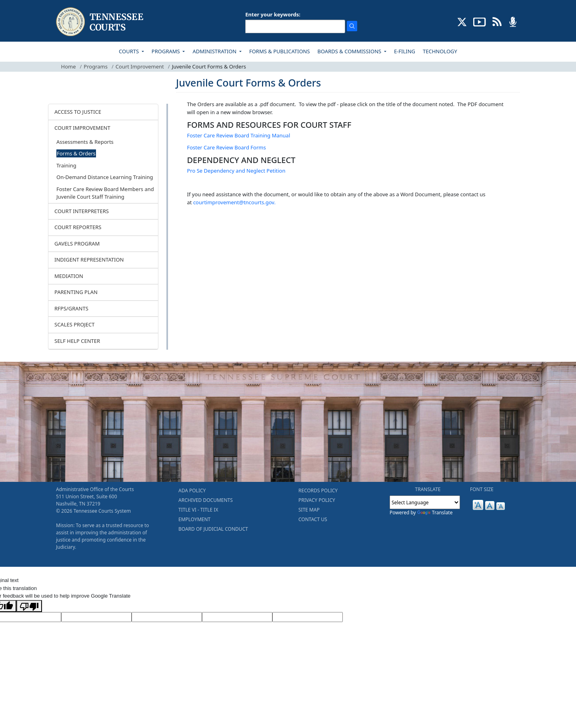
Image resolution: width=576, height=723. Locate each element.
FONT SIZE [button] (482, 489)
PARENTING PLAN (76, 292)
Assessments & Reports (85, 141)
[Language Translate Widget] (425, 502)
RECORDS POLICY (318, 490)
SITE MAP (309, 509)
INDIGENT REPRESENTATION (89, 259)
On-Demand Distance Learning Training (104, 177)
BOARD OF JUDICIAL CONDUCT (213, 529)
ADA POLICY (192, 490)
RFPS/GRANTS (71, 308)
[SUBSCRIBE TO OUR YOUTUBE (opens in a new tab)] (479, 21)
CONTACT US (312, 519)
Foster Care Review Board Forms (226, 147)
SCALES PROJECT (74, 324)
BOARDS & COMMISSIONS (350, 51)
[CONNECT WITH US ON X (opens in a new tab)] (462, 21)
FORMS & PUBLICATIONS (279, 51)
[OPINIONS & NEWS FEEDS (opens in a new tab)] (497, 21)
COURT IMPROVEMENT (82, 127)
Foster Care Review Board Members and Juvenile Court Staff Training (105, 193)
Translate (435, 512)
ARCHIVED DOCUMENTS (205, 500)
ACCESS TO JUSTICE (77, 111)
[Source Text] (167, 617)
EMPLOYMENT (194, 519)
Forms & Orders (76, 153)
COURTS (129, 51)
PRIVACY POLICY (316, 500)
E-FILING (404, 51)
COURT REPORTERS (77, 227)
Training (66, 165)
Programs (96, 66)
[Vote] (307, 617)
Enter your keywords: (272, 14)
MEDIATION (68, 276)
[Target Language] (96, 617)
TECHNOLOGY (440, 51)
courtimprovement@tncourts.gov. (234, 202)
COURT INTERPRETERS (81, 211)
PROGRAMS (166, 51)
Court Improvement (140, 66)
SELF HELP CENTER (77, 340)
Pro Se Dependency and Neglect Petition (236, 170)
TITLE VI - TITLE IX (198, 509)
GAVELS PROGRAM (77, 243)
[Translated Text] (237, 617)
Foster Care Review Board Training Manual (238, 135)
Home (68, 66)
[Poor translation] (29, 606)
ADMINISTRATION (215, 51)
